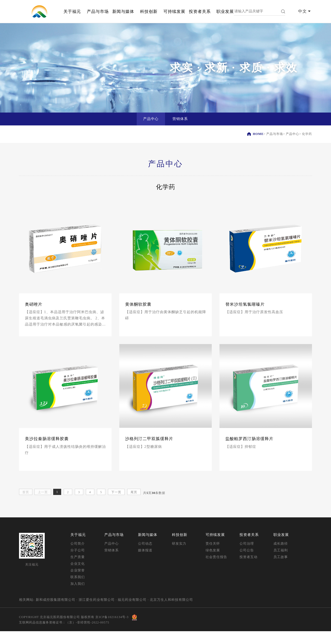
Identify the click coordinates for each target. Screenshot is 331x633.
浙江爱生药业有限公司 (97, 601)
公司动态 (145, 545)
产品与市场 (98, 11)
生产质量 (77, 559)
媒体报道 (145, 552)
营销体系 (111, 552)
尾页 (134, 494)
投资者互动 (249, 559)
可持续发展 (174, 11)
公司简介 (77, 545)
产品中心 (292, 134)
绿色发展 (213, 552)
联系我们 (77, 579)
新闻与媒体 (123, 11)
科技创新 (149, 11)
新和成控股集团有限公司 (55, 601)
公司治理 (247, 545)
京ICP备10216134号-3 (111, 618)
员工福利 (280, 552)
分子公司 (77, 552)
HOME (258, 134)
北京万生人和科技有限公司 (171, 601)
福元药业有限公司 (132, 601)
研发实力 (179, 545)
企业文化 (77, 565)
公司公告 (247, 552)
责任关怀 (213, 545)
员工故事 (280, 559)
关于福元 (72, 11)
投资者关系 (200, 11)
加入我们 (77, 585)
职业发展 (225, 11)
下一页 (116, 494)
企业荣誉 (77, 572)
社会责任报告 (216, 559)
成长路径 (280, 545)
